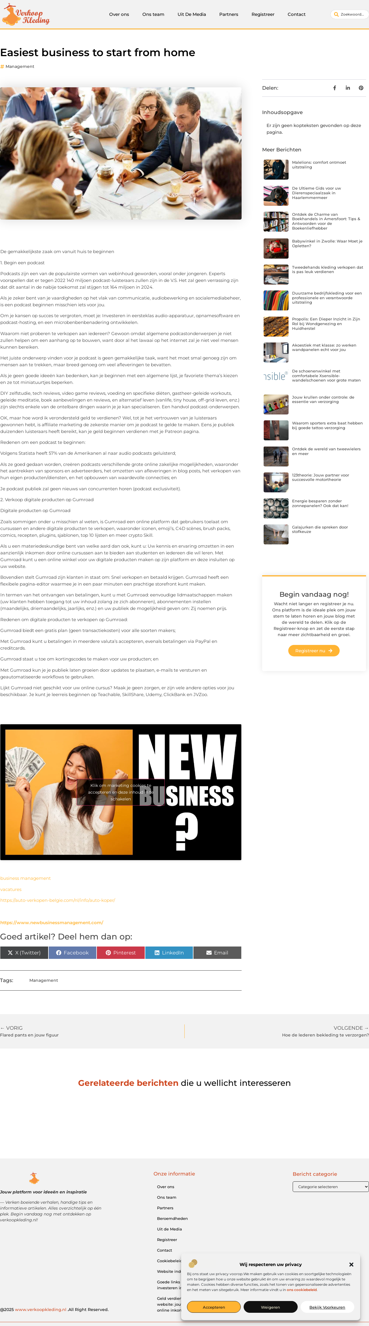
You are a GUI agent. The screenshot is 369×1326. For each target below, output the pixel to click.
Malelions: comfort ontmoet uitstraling (319, 164)
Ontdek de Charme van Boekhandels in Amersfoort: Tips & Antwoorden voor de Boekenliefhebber (326, 221)
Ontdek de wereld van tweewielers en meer (326, 451)
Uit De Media (192, 14)
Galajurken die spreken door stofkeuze (320, 529)
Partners (228, 14)
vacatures (10, 889)
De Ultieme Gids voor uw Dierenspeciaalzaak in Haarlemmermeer (316, 193)
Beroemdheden (172, 1218)
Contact (297, 14)
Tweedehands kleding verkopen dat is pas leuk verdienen (327, 269)
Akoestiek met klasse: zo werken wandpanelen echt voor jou (324, 347)
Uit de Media (169, 1229)
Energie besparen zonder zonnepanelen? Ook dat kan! (320, 503)
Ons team (153, 14)
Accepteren (214, 1307)
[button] (351, 1265)
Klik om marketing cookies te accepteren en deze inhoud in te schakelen (121, 791)
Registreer (263, 14)
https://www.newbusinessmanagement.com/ (51, 922)
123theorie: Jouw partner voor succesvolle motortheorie (320, 477)
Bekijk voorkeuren (327, 1307)
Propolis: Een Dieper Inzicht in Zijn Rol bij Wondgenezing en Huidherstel (326, 323)
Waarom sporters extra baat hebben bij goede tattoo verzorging (327, 425)
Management (20, 66)
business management (25, 878)
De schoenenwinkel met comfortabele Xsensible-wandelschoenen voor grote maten (326, 375)
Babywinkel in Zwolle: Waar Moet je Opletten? (327, 243)
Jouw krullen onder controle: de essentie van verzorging (323, 399)
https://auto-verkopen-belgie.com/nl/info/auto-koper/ (57, 900)
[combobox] (350, 14)
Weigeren (270, 1307)
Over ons (119, 14)
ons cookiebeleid (302, 1289)
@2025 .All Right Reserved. (54, 1309)
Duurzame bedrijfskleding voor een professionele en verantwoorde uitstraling (327, 298)
